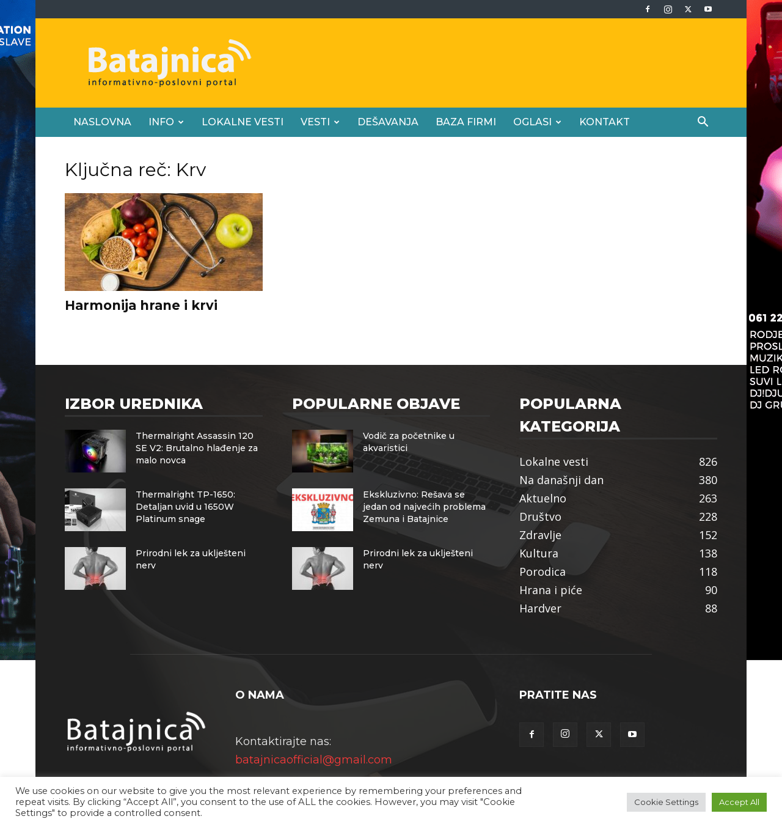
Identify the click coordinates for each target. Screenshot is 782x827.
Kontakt (604, 122)
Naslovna (102, 122)
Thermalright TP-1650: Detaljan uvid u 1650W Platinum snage (185, 506)
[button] (702, 122)
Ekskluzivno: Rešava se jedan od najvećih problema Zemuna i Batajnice (424, 506)
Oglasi (537, 122)
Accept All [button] (739, 802)
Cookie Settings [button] (666, 802)
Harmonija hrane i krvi (141, 305)
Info (166, 122)
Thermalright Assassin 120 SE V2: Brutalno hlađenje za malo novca (197, 448)
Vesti (320, 122)
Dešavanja (387, 122)
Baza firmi (466, 122)
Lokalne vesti (242, 122)
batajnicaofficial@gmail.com (313, 759)
